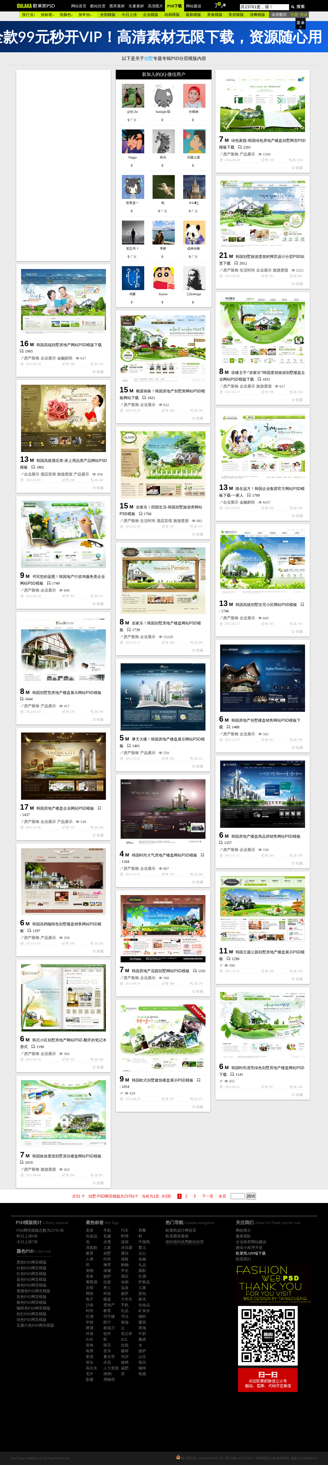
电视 (142, 1374)
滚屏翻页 (279, 14)
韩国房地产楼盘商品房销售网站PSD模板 (266, 836)
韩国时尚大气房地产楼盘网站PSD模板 (164, 855)
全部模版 (108, 14)
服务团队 (243, 1236)
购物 (125, 1265)
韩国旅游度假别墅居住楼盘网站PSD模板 (66, 1156)
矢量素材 (136, 6)
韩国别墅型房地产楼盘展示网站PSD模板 (66, 692)
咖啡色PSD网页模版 (33, 1308)
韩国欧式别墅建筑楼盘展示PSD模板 (162, 1080)
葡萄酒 (91, 1282)
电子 (89, 1299)
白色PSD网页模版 (32, 1268)
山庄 (142, 1356)
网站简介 (243, 1230)
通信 (125, 1253)
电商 (89, 1351)
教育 (89, 1253)
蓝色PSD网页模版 (32, 1279)
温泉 (125, 1288)
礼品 (142, 1265)
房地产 (109, 1305)
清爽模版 (257, 14)
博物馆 (109, 1379)
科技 (107, 1293)
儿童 (107, 1247)
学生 (125, 1270)
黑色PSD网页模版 (32, 1262)
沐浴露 (126, 1247)
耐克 (142, 1299)
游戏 (125, 1242)
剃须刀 (109, 1328)
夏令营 (109, 1356)
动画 (125, 1282)
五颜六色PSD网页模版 (35, 1325)
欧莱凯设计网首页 (181, 1230)
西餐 (142, 1230)
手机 (107, 1230)
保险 (125, 1259)
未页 (222, 1196)
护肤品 (144, 1282)
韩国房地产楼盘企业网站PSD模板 (65, 808)
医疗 (107, 1322)
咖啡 (142, 1368)
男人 (107, 1288)
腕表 (142, 1339)
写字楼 (109, 1316)
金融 (142, 1259)
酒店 (125, 1276)
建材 (125, 1351)
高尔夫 (91, 1368)
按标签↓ (47, 14)
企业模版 (150, 14)
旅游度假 (280, 270)
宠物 (89, 1270)
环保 (89, 1333)
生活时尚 (247, 270)
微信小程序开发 (249, 1247)
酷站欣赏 (98, 6)
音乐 (107, 1351)
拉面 (107, 1282)
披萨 (107, 1276)
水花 (107, 1362)
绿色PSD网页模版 (32, 1319)
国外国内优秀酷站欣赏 (185, 1242)
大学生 (126, 1299)
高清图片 (155, 6)
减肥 (125, 1368)
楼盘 (107, 1299)
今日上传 (129, 14)
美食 (89, 1276)
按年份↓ (85, 14)
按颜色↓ (66, 14)
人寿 (89, 1259)
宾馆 (89, 1288)
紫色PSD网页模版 (32, 1285)
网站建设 (193, 6)
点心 (142, 1253)
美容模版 (236, 14)
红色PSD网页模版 (32, 1274)
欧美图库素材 (177, 1236)
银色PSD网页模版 (32, 1302)
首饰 (89, 1345)
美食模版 (214, 14)
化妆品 (91, 1236)
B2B (89, 1339)
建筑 (142, 1322)
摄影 (142, 1270)
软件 (107, 1333)
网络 (89, 1293)
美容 (89, 1230)
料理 (125, 1236)
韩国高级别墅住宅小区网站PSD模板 (266, 604)
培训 (125, 1356)
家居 (89, 1356)
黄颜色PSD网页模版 (33, 1291)
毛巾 (89, 1374)
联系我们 (243, 1259)
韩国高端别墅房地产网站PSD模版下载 (69, 345)
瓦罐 (107, 1236)
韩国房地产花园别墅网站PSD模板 (161, 971)
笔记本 (126, 1333)
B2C (124, 1339)
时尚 (89, 1310)
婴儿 (142, 1247)
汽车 (125, 1230)
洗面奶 (91, 1247)
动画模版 (172, 14)
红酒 (142, 1276)
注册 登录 (299, 14)
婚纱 (142, 1316)
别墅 (107, 1253)
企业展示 (264, 270)
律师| (107, 1374)
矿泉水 (144, 1310)
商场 (142, 1328)
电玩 (142, 1362)
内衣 (107, 1259)
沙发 (89, 1305)
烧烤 (125, 1362)
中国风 (144, 1242)
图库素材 (117, 6)
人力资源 (111, 1368)
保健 (107, 1270)
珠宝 (107, 1345)
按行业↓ (28, 14)
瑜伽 (125, 1322)
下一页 (207, 1196)
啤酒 (89, 1328)
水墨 (107, 1242)
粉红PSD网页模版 (32, 1314)
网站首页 (78, 6)
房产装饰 (230, 154)
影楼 (89, 1379)
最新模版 (193, 14)
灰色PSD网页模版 (32, 1296)
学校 (89, 1322)
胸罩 (107, 1265)
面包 (142, 1293)
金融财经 (64, 358)
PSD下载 (174, 6)
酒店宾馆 (48, 474)
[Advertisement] (64, 165)
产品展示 (247, 154)
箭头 (89, 1362)
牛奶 (142, 1333)
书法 (125, 1316)
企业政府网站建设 (251, 1242)
